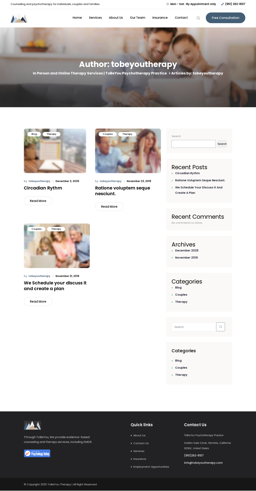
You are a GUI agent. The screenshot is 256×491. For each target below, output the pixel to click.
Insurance (160, 17)
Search (176, 136)
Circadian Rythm (43, 188)
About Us (116, 17)
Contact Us (141, 443)
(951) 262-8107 (235, 4)
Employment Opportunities (151, 467)
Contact (181, 17)
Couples (108, 134)
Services (95, 17)
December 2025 (186, 250)
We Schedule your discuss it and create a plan (55, 286)
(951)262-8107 (194, 456)
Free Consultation (225, 18)
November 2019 (186, 258)
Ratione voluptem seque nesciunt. (122, 191)
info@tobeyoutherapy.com (203, 463)
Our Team (137, 17)
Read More (38, 201)
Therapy (51, 134)
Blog (34, 134)
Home (77, 17)
